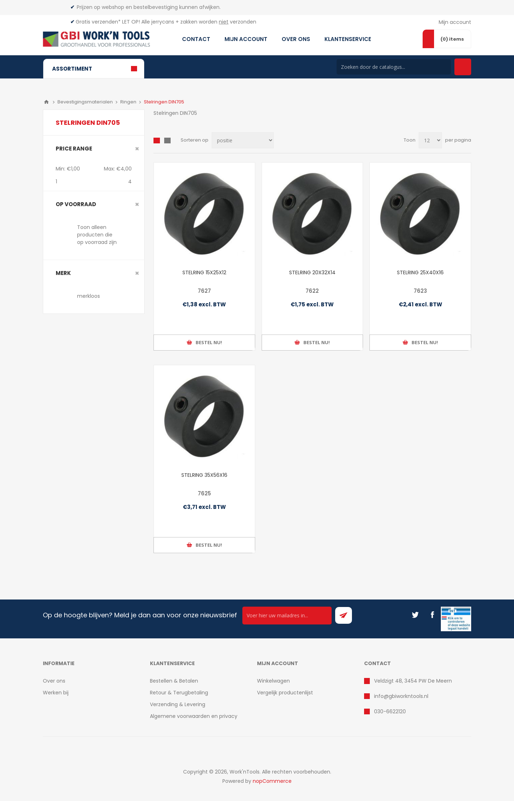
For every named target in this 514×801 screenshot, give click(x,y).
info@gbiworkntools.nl (401, 696)
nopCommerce (272, 781)
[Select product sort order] (243, 140)
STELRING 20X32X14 (312, 272)
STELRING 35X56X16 (204, 475)
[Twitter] (415, 615)
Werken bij (56, 692)
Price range (74, 148)
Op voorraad (76, 204)
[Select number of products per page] (430, 140)
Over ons (54, 680)
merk (63, 273)
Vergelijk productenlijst (285, 692)
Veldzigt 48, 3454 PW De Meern (413, 680)
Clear (137, 148)
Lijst (167, 140)
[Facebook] (432, 615)
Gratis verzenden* (98, 21)
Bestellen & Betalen (174, 680)
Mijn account (455, 22)
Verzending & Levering (177, 704)
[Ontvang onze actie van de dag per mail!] (287, 615)
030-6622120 (390, 711)
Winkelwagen (273, 680)
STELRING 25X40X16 (420, 272)
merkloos (88, 296)
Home (46, 102)
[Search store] (394, 67)
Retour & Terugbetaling (179, 692)
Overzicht (156, 140)
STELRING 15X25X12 (204, 272)
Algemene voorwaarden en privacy (193, 716)
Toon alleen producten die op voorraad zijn (97, 235)
